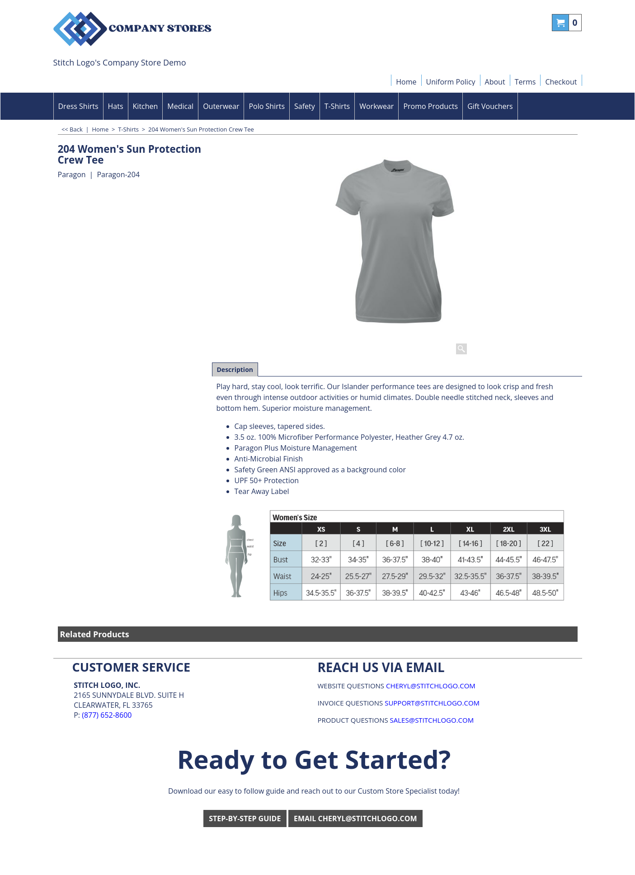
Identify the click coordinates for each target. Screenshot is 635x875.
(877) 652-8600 (107, 715)
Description (235, 369)
